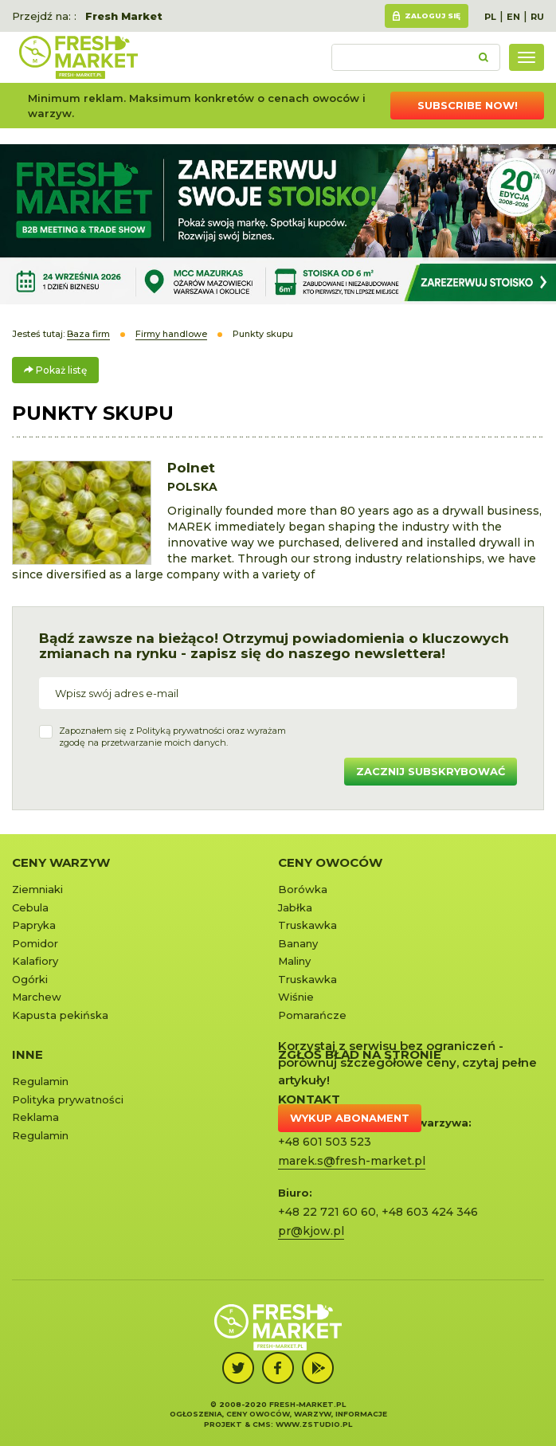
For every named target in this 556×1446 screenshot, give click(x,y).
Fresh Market (123, 16)
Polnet (191, 468)
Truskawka (307, 925)
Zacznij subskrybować (430, 771)
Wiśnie (296, 996)
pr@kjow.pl (311, 1231)
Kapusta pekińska (60, 1015)
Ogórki (30, 979)
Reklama (35, 1117)
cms (262, 1424)
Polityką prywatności (180, 730)
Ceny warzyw (61, 862)
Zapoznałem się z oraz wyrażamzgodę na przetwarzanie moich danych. (172, 737)
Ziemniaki (37, 889)
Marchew (36, 996)
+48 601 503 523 (324, 1141)
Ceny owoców (330, 862)
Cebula (30, 907)
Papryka (34, 925)
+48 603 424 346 (430, 1212)
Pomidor (35, 943)
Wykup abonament (349, 1117)
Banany (298, 943)
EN (513, 16)
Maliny (294, 960)
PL (490, 16)
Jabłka (295, 907)
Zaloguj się (432, 15)
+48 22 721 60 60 (327, 1212)
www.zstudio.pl (314, 1424)
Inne (27, 1054)
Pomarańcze (312, 1015)
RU (537, 16)
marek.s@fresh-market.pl (351, 1161)
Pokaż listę (55, 370)
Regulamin (40, 1081)
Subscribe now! (467, 105)
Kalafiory (35, 960)
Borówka (302, 889)
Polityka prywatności (67, 1099)
